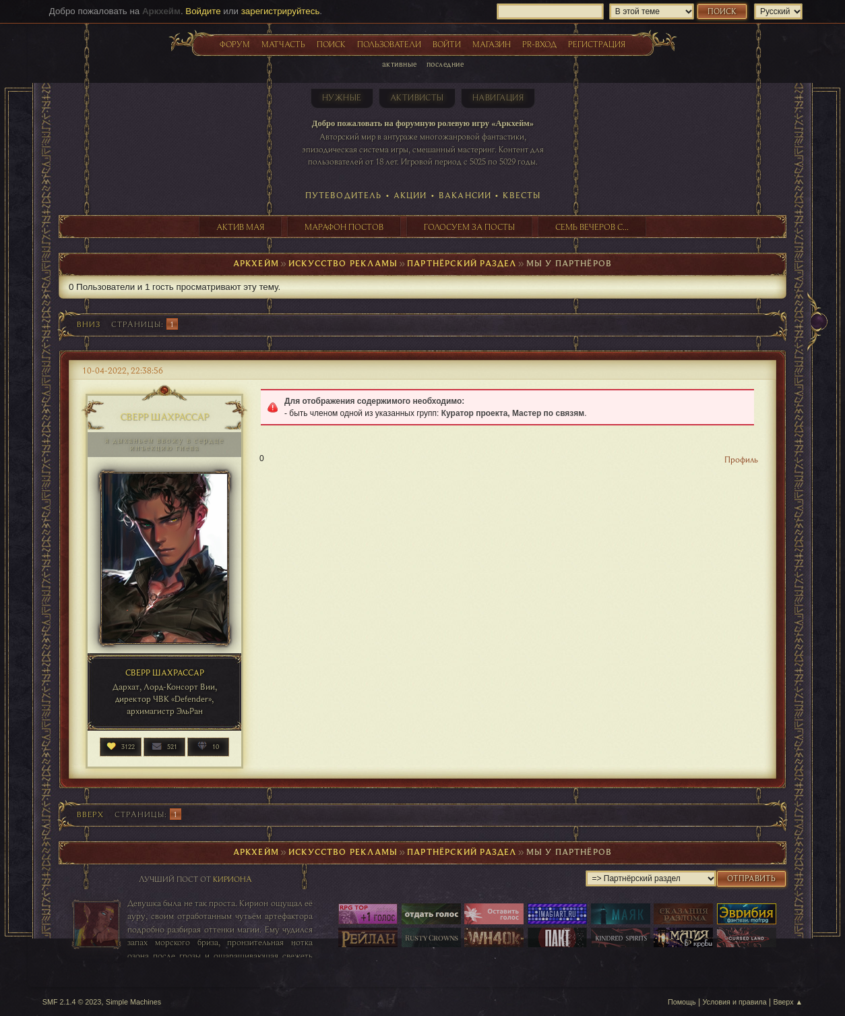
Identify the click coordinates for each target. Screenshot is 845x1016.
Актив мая (240, 226)
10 (215, 746)
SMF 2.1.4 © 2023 (72, 1002)
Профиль (741, 459)
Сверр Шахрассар (164, 416)
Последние (445, 64)
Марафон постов (344, 226)
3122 (128, 746)
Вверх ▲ (788, 1002)
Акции (410, 194)
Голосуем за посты (469, 226)
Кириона (232, 879)
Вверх (90, 814)
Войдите (202, 11)
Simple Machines (133, 1002)
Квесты (521, 194)
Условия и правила (734, 1002)
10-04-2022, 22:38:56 (122, 370)
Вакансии (465, 194)
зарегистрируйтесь (280, 11)
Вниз (88, 324)
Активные (399, 64)
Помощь (682, 1002)
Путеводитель (343, 194)
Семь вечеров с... (592, 226)
